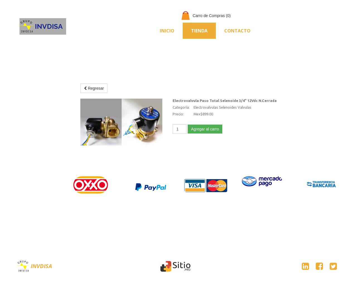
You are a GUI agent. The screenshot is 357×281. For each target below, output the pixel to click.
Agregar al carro (205, 129)
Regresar (94, 88)
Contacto (237, 31)
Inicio (167, 31)
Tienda (199, 31)
